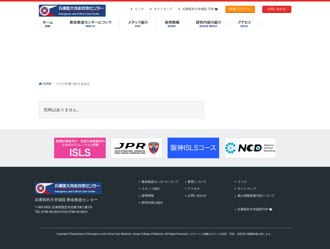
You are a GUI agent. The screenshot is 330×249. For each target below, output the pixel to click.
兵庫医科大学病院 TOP (200, 9)
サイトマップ (163, 9)
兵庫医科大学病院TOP (254, 209)
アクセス (194, 188)
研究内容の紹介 (152, 202)
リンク (139, 9)
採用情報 (148, 195)
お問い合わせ (276, 9)
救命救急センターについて (160, 182)
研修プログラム (240, 9)
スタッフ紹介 (151, 188)
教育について (197, 182)
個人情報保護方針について (256, 195)
